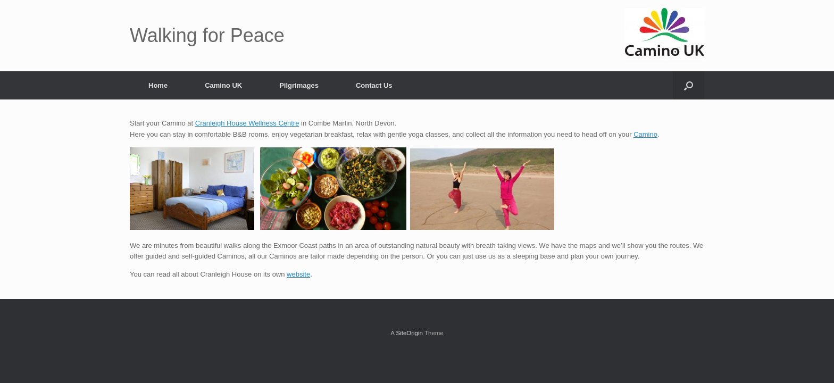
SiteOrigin (409, 333)
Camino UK (223, 85)
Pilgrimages (299, 85)
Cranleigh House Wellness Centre (247, 123)
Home (158, 85)
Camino (645, 134)
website (298, 274)
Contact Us (374, 85)
